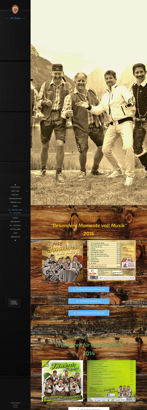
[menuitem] (15, 187)
